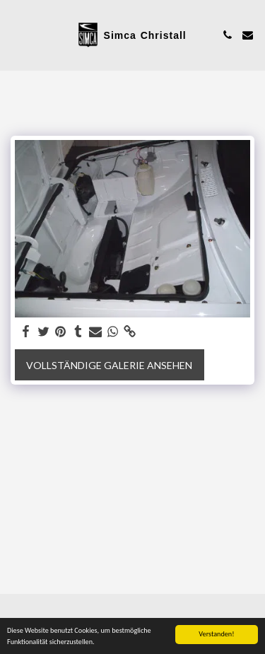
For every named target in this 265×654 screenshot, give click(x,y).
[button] (16, 34)
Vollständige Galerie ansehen (109, 365)
